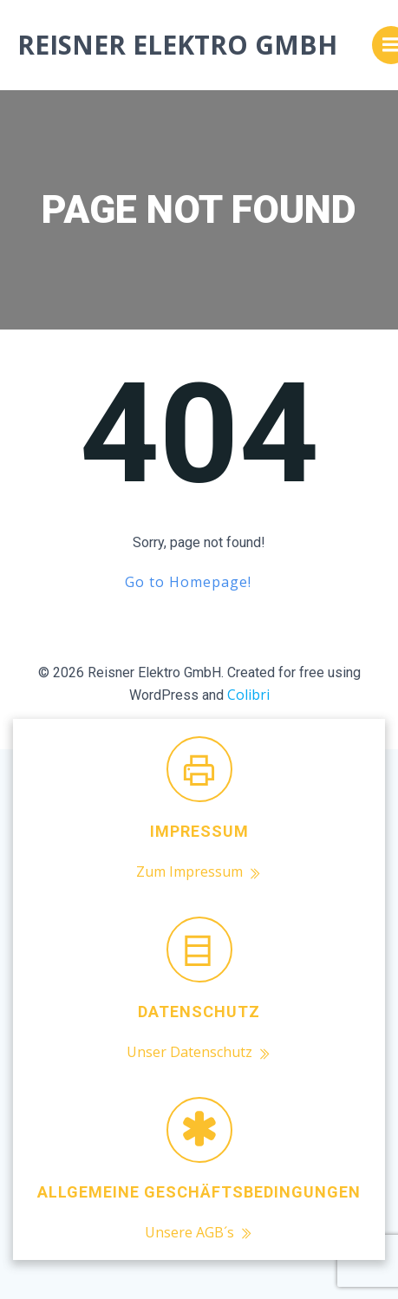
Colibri (248, 694)
